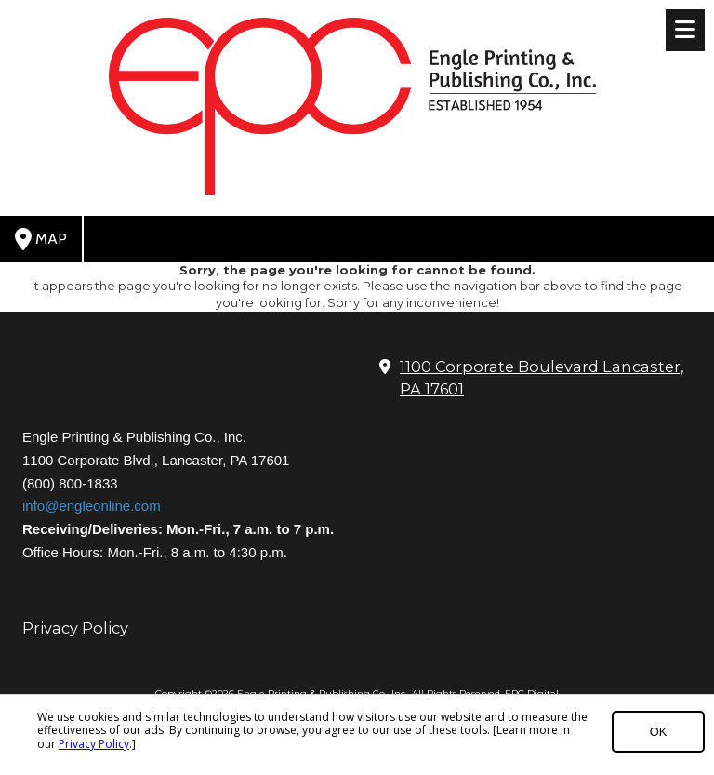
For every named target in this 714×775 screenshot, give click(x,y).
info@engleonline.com (91, 506)
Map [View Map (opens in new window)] (41, 239)
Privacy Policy (94, 744)
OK (659, 732)
